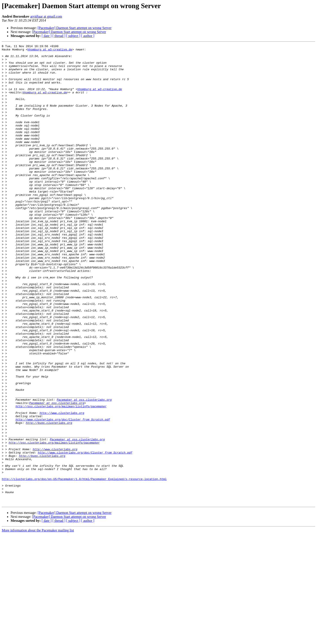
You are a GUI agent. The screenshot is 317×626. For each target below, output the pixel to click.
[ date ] (47, 36)
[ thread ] (58, 36)
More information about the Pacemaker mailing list (38, 622)
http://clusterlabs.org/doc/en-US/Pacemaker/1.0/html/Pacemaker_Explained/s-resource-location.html (84, 566)
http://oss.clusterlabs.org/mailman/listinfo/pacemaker (60, 479)
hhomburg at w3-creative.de (50, 51)
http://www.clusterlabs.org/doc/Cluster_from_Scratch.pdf (62, 495)
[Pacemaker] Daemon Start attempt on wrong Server (75, 28)
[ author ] (87, 36)
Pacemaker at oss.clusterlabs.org (84, 471)
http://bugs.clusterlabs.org (49, 499)
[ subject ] (73, 36)
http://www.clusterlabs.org (62, 487)
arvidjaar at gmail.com (46, 16)
